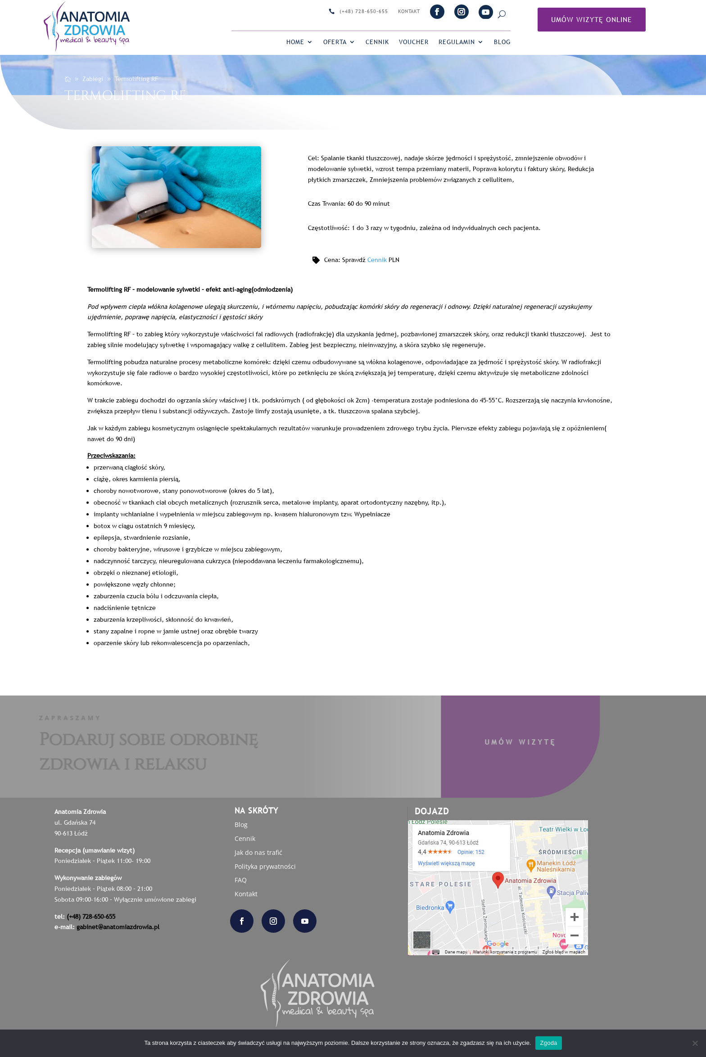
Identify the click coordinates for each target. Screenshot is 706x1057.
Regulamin (457, 42)
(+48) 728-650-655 (363, 11)
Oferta (335, 42)
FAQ (241, 880)
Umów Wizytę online (591, 19)
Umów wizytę (496, 742)
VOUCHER (414, 42)
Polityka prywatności (265, 866)
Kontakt (409, 11)
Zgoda (548, 1042)
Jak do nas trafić (258, 852)
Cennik (377, 42)
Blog (502, 42)
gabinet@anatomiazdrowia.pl (118, 927)
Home (295, 42)
